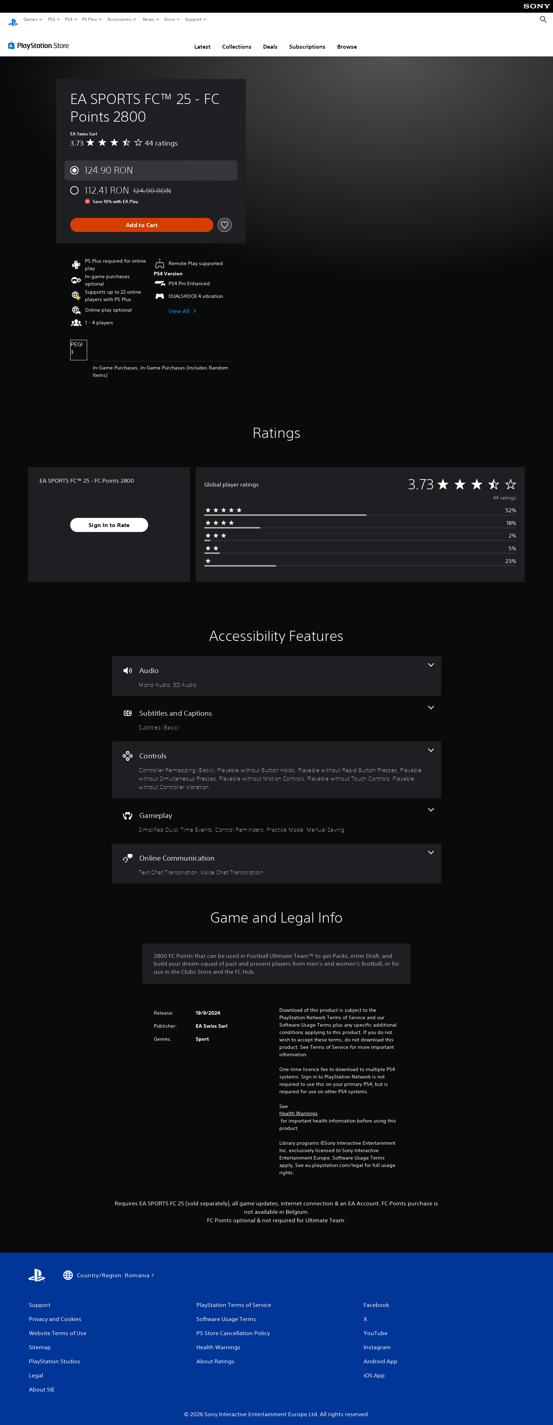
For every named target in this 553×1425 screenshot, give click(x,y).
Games (31, 19)
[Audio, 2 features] (276, 669)
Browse (347, 39)
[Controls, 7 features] (276, 763)
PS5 (51, 19)
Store (169, 19)
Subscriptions (307, 39)
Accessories (119, 19)
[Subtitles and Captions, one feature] (276, 712)
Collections (236, 39)
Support (193, 19)
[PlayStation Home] (13, 19)
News (148, 19)
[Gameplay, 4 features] (276, 814)
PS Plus (89, 19)
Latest (202, 39)
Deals (270, 39)
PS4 (69, 19)
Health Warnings (298, 1106)
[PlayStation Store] (40, 38)
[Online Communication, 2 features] (276, 857)
